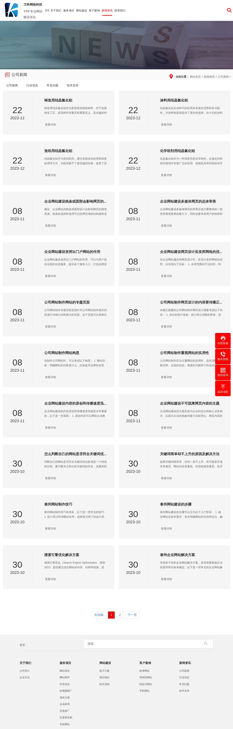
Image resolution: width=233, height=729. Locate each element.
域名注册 (65, 697)
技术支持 (72, 85)
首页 (47, 10)
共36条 (99, 614)
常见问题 (52, 85)
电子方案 (104, 670)
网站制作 (65, 677)
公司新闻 (223, 76)
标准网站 (144, 670)
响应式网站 (145, 684)
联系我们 (120, 10)
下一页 (132, 614)
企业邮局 (65, 704)
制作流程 (104, 684)
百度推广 (65, 710)
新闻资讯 (107, 10)
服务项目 (68, 10)
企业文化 (25, 677)
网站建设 (81, 10)
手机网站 (65, 724)
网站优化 (65, 670)
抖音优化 (65, 684)
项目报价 (104, 677)
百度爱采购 (66, 717)
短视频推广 (66, 690)
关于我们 (55, 10)
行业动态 (32, 85)
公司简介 (25, 670)
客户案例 (94, 10)
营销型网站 (145, 677)
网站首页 (195, 76)
